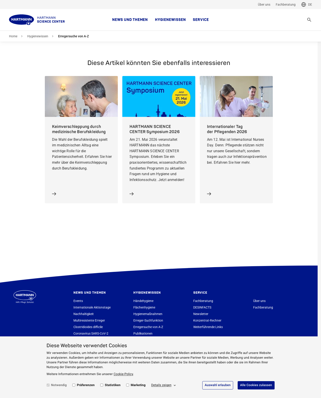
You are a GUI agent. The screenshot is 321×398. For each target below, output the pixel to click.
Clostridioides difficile (88, 327)
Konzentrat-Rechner (207, 320)
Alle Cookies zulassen (256, 385)
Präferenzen (86, 385)
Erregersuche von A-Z (148, 327)
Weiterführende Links (208, 327)
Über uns (264, 4)
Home (13, 36)
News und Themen (130, 20)
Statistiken (113, 385)
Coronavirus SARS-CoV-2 (90, 333)
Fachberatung (286, 4)
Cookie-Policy (123, 374)
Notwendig (59, 385)
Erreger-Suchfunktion (148, 320)
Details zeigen (161, 385)
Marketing (138, 385)
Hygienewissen (170, 20)
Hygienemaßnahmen (147, 314)
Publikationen (143, 333)
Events (78, 301)
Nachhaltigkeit (83, 314)
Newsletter (200, 314)
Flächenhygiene (144, 307)
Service (201, 20)
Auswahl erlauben (218, 385)
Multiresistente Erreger (89, 320)
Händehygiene (143, 301)
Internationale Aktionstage (92, 307)
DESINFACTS (202, 307)
